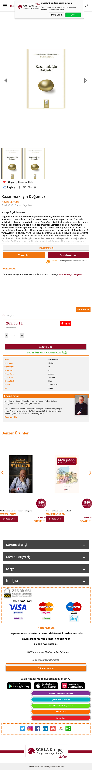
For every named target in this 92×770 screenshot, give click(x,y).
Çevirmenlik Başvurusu (61, 700)
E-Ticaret (37, 766)
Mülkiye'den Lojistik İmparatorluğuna (16, 511)
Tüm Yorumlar (83, 309)
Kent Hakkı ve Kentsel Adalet (58, 511)
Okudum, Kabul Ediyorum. (46, 652)
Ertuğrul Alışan (8, 514)
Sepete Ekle (45, 347)
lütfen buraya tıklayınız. (70, 274)
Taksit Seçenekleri (68, 255)
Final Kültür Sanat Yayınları (16, 205)
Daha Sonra (56, 15)
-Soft (30, 766)
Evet (73, 15)
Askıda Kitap (60, 718)
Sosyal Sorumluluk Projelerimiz (61, 706)
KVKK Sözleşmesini (35, 652)
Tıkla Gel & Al (61, 712)
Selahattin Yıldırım (55, 514)
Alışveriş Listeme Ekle (18, 182)
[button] (89, 472)
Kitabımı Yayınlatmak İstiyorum (61, 693)
